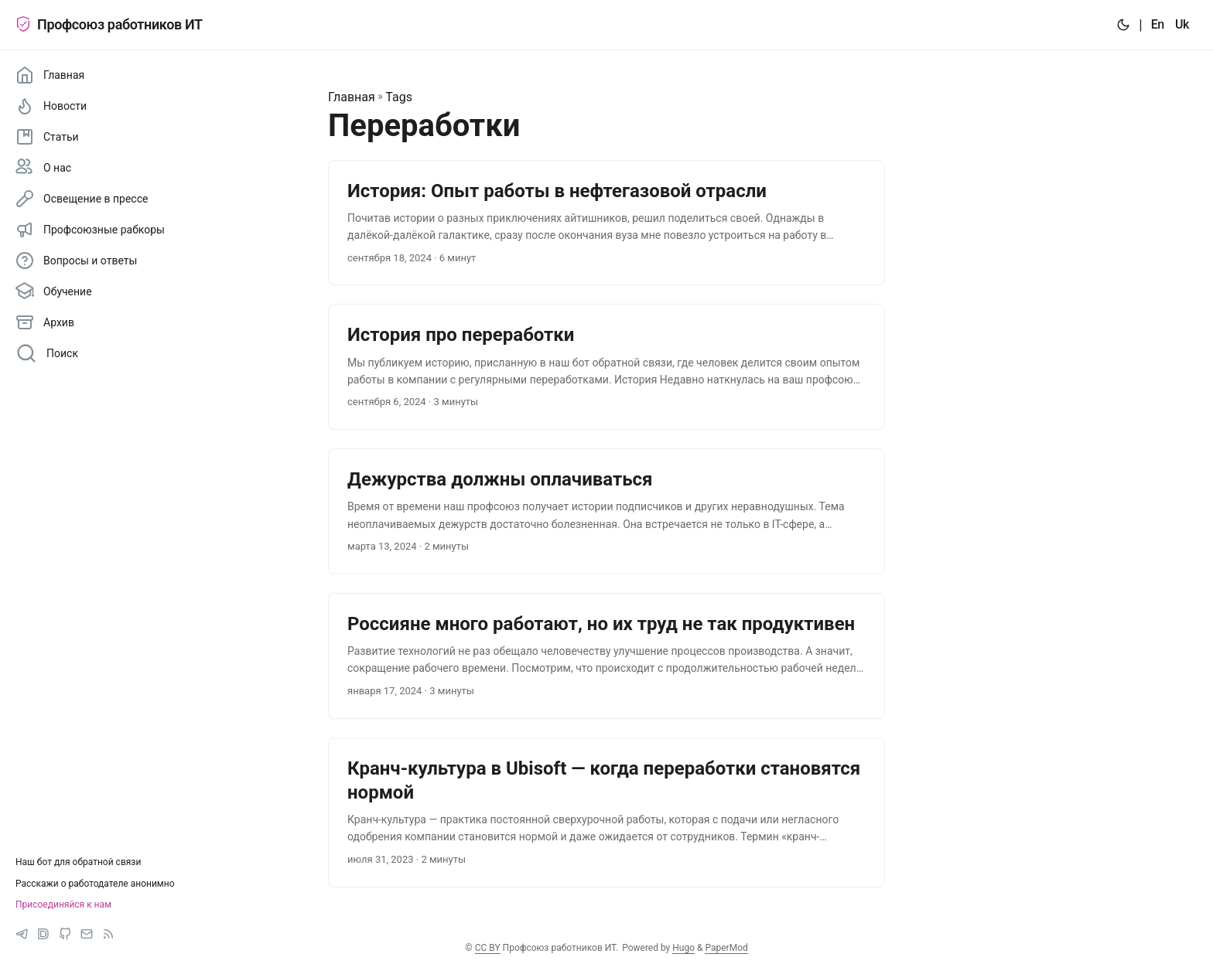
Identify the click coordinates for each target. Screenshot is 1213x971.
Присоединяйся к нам (63, 904)
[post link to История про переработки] (606, 367)
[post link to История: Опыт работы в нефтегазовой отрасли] (606, 223)
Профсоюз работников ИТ (109, 24)
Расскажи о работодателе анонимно (95, 883)
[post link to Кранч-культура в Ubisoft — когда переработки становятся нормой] (606, 812)
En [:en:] (1157, 24)
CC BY (488, 947)
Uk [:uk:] (1182, 24)
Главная (351, 97)
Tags (398, 97)
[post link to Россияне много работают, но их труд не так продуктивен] (606, 656)
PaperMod (726, 947)
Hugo (683, 947)
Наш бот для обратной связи (78, 862)
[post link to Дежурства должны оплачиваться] (606, 511)
